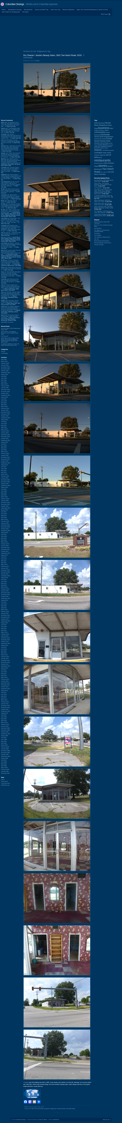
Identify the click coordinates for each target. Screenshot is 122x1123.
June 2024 (4, 401)
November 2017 (5, 549)
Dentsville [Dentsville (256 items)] (105, 134)
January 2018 (5, 545)
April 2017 (4, 562)
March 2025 (4, 384)
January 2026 (5, 365)
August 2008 (4, 758)
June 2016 (4, 581)
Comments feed (5, 783)
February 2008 (5, 769)
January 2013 (5, 658)
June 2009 (4, 739)
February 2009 (5, 747)
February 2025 (5, 385)
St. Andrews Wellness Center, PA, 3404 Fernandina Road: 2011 (10, 344)
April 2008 (4, 765)
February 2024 (5, 408)
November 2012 (5, 662)
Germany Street (61, 1108)
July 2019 (3, 511)
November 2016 (5, 572)
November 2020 (5, 481)
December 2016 (5, 570)
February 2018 (5, 543)
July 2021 (3, 466)
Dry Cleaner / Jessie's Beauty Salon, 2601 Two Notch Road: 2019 (52, 55)
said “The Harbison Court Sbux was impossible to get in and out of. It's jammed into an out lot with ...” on (10, 124)
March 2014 (4, 632)
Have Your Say (55, 9)
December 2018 (5, 525)
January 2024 (5, 410)
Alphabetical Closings (15, 9)
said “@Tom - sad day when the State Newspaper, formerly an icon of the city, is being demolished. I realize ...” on (11, 245)
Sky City (96, 239)
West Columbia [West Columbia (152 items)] (99, 174)
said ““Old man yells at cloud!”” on (9, 201)
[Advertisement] (61, 32)
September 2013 (5, 643)
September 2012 (5, 666)
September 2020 (5, 485)
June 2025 (4, 378)
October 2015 (5, 596)
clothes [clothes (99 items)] (106, 130)
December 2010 (5, 705)
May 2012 (3, 673)
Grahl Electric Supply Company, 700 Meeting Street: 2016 (104, 215)
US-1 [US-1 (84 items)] (101, 172)
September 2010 (5, 711)
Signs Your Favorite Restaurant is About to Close (92, 9)
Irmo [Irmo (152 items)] (106, 150)
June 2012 (4, 671)
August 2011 (4, 690)
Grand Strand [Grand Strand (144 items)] (103, 145)
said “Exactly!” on (10, 239)
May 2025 (3, 380)
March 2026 (4, 361)
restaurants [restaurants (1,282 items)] (102, 160)
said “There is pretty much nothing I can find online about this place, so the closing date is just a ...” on (10, 287)
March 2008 (4, 767)
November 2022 (5, 436)
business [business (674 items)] (103, 127)
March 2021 (4, 474)
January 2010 (5, 726)
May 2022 (3, 448)
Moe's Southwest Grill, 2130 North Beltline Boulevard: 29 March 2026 (103, 207)
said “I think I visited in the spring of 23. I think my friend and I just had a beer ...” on (10, 213)
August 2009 (4, 735)
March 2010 (4, 722)
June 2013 (4, 649)
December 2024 (5, 389)
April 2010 (4, 720)
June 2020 (4, 491)
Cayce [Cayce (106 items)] (96, 130)
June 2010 (4, 717)
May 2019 (3, 515)
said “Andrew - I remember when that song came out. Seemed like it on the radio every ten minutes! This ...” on (11, 136)
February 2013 (5, 656)
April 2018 (4, 540)
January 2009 (5, 748)
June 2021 (4, 468)
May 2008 (3, 764)
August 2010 (4, 713)
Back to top (106, 1119)
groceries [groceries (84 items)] (110, 145)
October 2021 (5, 461)
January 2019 (5, 523)
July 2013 (3, 647)
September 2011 (5, 688)
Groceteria (97, 233)
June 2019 (4, 513)
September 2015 (5, 598)
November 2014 (5, 617)
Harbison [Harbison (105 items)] (104, 146)
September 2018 (5, 530)
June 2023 (4, 423)
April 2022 (4, 449)
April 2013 (4, 653)
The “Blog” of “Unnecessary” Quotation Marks (102, 230)
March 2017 (4, 564)
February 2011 (5, 701)
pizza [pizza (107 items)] (100, 157)
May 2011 (3, 696)
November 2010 (5, 707)
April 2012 (4, 675)
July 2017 (3, 557)
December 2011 (5, 683)
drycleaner (47, 1108)
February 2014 (5, 634)
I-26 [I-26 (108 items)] (103, 150)
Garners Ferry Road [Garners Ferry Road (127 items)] (101, 143)
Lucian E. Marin (42, 1119)
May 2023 (3, 425)
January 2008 (5, 771)
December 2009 (5, 728)
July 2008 (3, 760)
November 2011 (5, 685)
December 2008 (5, 750)
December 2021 (5, 457)
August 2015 (4, 600)
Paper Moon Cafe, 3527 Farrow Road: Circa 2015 (102, 204)
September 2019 (5, 508)
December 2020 (5, 480)
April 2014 (4, 630)
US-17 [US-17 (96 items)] (105, 172)
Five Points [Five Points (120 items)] (102, 139)
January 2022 (5, 455)
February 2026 (5, 363)
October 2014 (5, 619)
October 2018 (5, 528)
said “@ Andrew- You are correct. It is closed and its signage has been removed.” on (10, 142)
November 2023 (5, 414)
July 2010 (3, 715)
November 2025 (5, 369)
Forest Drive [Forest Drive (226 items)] (105, 141)
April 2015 (4, 607)
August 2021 (4, 464)
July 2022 (3, 444)
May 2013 (3, 651)
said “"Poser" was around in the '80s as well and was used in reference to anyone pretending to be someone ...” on (11, 155)
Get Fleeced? (4, 336)
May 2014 (3, 628)
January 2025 (5, 387)
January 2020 (5, 500)
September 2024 (5, 395)
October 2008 (5, 754)
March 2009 (4, 745)
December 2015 (5, 592)
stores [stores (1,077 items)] (102, 165)
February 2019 (5, 521)
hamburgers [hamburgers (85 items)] (97, 146)
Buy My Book (28, 9)
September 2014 (5, 621)
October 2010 (5, 709)
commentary (4, 353)
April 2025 (4, 382)
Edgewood (53, 1108)
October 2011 (5, 686)
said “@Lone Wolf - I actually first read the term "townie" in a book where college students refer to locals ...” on (11, 196)
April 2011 (4, 698)
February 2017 (5, 566)
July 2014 (3, 624)
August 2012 (4, 668)
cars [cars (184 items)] (111, 128)
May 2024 (3, 402)
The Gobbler (97, 235)
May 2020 (3, 493)
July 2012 (3, 669)
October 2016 (5, 574)
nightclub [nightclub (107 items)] (102, 155)
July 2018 (3, 534)
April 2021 (4, 472)
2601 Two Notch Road (37, 1108)
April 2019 (4, 517)
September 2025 (5, 372)
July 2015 (3, 602)
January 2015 (5, 613)
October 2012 (5, 664)
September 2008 (5, 756)
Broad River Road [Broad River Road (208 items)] (102, 124)
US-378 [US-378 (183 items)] (111, 172)
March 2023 (4, 429)
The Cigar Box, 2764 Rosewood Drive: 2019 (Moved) (103, 211)
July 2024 (3, 399)
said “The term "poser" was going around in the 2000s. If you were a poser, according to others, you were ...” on (10, 170)
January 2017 (5, 568)
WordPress (56, 1119)
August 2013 (4, 645)
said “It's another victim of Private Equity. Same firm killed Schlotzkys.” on (10, 317)
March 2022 (4, 451)
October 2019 (5, 506)
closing (3, 351)
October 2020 (5, 483)
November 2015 (5, 594)
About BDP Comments (7, 322)
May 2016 (3, 583)
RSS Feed (104, 14)
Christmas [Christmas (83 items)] (101, 130)
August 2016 (4, 577)
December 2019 (5, 502)
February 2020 (5, 498)
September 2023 (5, 417)
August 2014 (4, 622)
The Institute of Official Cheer (102, 237)
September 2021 (5, 463)
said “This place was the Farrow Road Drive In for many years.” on (10, 302)
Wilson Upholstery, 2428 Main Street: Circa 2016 (102, 200)
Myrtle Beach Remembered (101, 241)
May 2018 (3, 538)
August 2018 (4, 532)
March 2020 (4, 496)
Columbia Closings (15, 4)
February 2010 (5, 724)
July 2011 (3, 692)
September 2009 (5, 733)
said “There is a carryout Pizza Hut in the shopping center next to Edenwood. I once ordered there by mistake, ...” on (11, 262)
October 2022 (5, 438)
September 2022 (5, 440)
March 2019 (4, 519)
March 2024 (4, 406)
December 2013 (5, 638)
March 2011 (4, 700)
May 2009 (3, 741)
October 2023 (5, 416)
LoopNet (25, 1082)
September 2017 (5, 553)
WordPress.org (5, 785)
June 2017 (4, 559)
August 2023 (4, 419)
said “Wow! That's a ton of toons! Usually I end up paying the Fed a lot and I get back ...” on (10, 191)
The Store (25, 12)
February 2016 (5, 589)
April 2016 (4, 585)
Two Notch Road (70, 1108)
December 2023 (5, 412)
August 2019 (4, 510)
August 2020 (4, 487)
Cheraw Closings (98, 244)
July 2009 (3, 737)
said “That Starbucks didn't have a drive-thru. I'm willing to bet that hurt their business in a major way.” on (10, 130)
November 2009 (5, 730)
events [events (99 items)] (96, 139)
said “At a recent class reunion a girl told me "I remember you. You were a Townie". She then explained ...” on (11, 184)
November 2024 (5, 391)
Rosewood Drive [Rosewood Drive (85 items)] (98, 163)
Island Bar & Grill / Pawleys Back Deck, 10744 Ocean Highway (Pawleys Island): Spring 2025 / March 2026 (10, 340)
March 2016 (4, 587)
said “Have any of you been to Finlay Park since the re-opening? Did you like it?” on (10, 281)
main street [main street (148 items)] (107, 153)
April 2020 (4, 495)
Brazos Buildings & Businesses (102, 242)
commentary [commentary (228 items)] (99, 132)
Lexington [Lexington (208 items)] (98, 152)
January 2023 (5, 432)
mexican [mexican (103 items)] (96, 155)
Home (4, 9)
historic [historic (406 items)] (98, 150)
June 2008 (4, 762)
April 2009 (4, 743)
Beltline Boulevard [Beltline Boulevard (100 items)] (99, 123)
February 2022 (5, 453)
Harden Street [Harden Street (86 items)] (104, 148)
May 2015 (3, 606)
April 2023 (4, 427)
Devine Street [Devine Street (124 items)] (98, 137)
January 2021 (5, 478)
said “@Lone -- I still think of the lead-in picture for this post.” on (10, 234)
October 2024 (5, 393)
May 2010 (3, 718)
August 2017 (4, 555)
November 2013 (5, 639)
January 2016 (5, 590)
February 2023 (5, 431)
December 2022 (5, 434)
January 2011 (5, 703)
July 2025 (3, 376)
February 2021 (5, 476)
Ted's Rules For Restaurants (11, 12)
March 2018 (4, 542)
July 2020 (3, 489)
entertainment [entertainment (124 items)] (108, 137)
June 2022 (4, 446)
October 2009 (5, 732)
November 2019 (5, 504)
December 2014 (5, 615)
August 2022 (4, 442)
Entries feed (4, 781)
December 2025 (5, 367)
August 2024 (4, 397)
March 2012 (4, 677)
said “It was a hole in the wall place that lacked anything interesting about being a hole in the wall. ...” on (11, 254)
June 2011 (4, 694)
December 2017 (5, 547)
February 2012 (5, 679)
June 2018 (4, 536)
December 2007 (5, 773)
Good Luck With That (41, 9)
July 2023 (3, 421)
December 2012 (5, 660)
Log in (2, 779)
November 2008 (5, 752)
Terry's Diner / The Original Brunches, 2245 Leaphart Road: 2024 (9, 333)
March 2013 (4, 654)
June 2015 (4, 604)
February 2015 (5, 611)
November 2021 (5, 459)
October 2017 (5, 551)
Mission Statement (68, 9)
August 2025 (4, 374)
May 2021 (3, 470)
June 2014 (4, 626)
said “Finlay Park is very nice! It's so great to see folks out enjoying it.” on (11, 269)
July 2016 (3, 579)
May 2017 (3, 560)
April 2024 (4, 404)
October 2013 (5, 641)
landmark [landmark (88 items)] (111, 150)
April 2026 (4, 359)
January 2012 (5, 681)
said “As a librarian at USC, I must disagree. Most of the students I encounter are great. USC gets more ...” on (11, 206)
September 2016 (5, 575)
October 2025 (5, 370)
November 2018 (5, 527)
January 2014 (5, 636)
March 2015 (4, 609)
